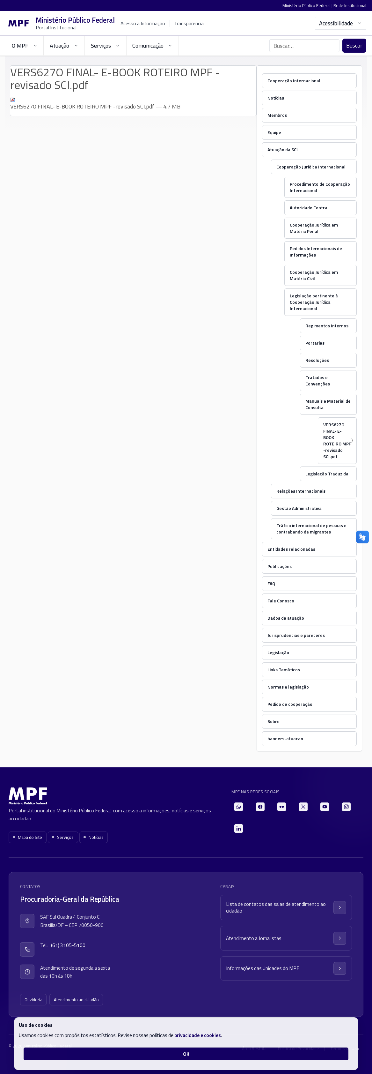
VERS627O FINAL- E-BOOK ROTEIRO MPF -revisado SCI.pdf (83, 104)
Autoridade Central (309, 207)
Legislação (278, 652)
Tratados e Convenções (317, 380)
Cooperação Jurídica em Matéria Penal (314, 228)
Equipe (274, 132)
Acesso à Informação (142, 23)
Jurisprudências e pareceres (296, 635)
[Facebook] (260, 807)
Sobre (273, 721)
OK (186, 1054)
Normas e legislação (288, 686)
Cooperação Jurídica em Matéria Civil (314, 275)
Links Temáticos (283, 669)
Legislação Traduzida (326, 473)
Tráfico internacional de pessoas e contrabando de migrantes (311, 528)
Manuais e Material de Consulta (328, 404)
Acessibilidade (340, 23)
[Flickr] (281, 807)
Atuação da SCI (282, 149)
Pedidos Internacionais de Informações (316, 251)
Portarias (315, 342)
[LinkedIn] (238, 828)
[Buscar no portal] (304, 45)
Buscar (354, 45)
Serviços (63, 837)
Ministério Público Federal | (307, 5)
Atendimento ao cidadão (76, 999)
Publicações (279, 566)
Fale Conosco (280, 600)
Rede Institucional (349, 5)
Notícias (275, 97)
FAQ (271, 583)
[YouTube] (324, 807)
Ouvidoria (33, 999)
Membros (277, 115)
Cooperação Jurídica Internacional (311, 166)
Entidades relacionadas (291, 549)
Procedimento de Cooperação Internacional (320, 187)
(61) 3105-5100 (68, 945)
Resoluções (317, 360)
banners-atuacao (285, 738)
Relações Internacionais (300, 491)
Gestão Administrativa (299, 508)
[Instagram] (346, 807)
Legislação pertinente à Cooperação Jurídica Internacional (314, 302)
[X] (303, 807)
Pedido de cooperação (289, 704)
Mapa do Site (27, 837)
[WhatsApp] (238, 807)
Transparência (189, 23)
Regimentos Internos (326, 325)
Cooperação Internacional (293, 80)
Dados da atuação (285, 618)
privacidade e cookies (197, 1035)
